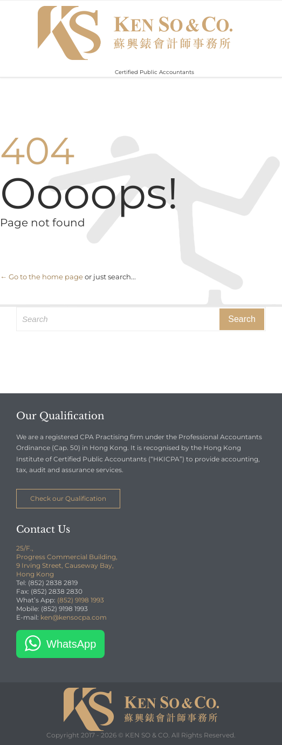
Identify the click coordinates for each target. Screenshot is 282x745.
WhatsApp (71, 644)
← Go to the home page (41, 276)
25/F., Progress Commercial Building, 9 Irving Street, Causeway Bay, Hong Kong (67, 561)
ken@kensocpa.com (73, 617)
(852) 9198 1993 (80, 600)
